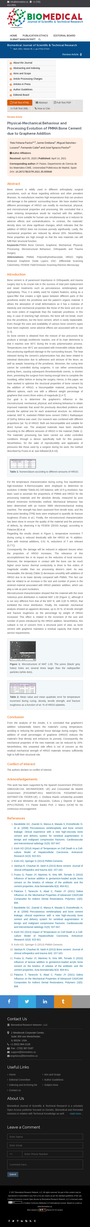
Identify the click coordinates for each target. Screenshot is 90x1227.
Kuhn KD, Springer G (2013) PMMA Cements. (38, 861)
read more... (76, 1114)
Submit (12, 1175)
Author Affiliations (20, 153)
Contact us (14, 1091)
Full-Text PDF (62, 102)
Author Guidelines (52, 1080)
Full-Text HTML (19, 102)
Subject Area (50, 1085)
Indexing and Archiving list (22, 1085)
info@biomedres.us (18, 2)
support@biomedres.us (23, 1052)
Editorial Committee (18, 1080)
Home (11, 1075)
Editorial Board (64, 35)
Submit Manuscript (23, 39)
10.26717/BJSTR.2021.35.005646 (33, 171)
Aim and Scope (51, 1075)
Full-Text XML (19, 108)
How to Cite (42, 108)
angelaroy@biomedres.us (24, 1056)
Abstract (41, 102)
